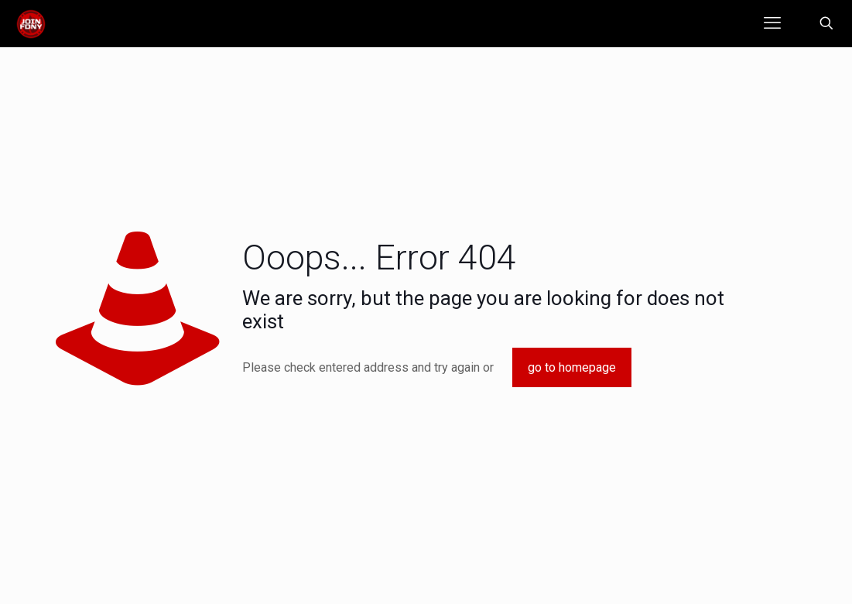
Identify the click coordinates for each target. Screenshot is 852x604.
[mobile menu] (772, 23)
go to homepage (572, 367)
